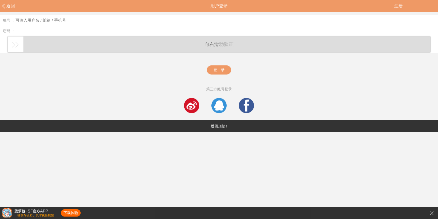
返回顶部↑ (219, 126)
